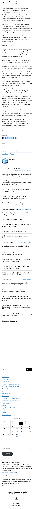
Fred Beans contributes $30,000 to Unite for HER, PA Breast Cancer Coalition (16, 274)
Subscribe (7, 454)
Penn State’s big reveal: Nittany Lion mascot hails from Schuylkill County (16, 267)
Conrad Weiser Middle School (11, 398)
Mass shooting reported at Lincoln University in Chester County (16, 190)
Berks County (6, 393)
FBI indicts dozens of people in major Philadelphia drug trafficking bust (14, 197)
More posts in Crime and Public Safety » (23, 170)
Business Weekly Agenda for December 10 (15, 231)
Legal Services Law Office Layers (11, 408)
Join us (4, 391)
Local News (5, 154)
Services (4, 405)
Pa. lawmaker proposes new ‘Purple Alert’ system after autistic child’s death (15, 204)
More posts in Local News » (26, 242)
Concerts (4, 410)
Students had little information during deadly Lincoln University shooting (16, 175)
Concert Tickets (6, 415)
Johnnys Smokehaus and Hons (11, 384)
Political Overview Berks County (11, 386)
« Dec (16, 436)
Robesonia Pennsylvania (17, 2)
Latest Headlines (26, 152)
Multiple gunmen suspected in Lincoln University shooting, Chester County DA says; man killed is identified (16, 182)
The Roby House (7, 379)
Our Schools (5, 396)
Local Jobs (5, 412)
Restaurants (5, 377)
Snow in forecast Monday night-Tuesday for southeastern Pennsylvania (16, 260)
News (12, 154)
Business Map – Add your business (11, 389)
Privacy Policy (6, 403)
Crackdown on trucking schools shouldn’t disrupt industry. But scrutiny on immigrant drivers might (16, 307)
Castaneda (6, 382)
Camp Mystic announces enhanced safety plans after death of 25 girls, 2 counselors (15, 284)
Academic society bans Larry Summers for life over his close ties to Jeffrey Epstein (16, 291)
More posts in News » (27, 279)
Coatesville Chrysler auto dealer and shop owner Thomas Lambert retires (15, 254)
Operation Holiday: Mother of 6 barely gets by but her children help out (16, 225)
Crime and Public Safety (15, 152)
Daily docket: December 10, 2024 (12, 220)
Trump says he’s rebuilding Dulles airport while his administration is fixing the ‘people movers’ (16, 298)
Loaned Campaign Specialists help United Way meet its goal (17, 247)
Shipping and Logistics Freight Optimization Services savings (17, 506)
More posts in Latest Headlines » (25, 209)
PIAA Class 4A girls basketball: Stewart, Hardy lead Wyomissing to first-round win (16, 214)
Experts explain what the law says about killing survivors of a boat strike (17, 315)
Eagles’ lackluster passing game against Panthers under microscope (15, 237)
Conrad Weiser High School (10, 401)
